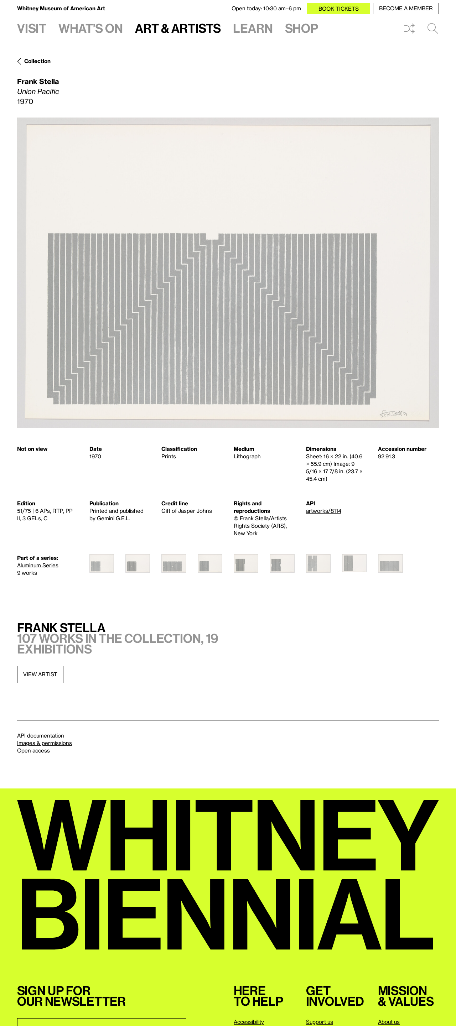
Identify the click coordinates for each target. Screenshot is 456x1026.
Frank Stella (38, 81)
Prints (168, 456)
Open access (33, 750)
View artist (40, 674)
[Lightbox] (228, 273)
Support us (319, 1022)
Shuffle (409, 28)
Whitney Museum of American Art (61, 8)
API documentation (40, 735)
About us (389, 1022)
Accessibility (249, 1022)
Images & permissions (44, 743)
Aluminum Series (37, 565)
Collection (37, 61)
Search (433, 28)
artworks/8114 (323, 510)
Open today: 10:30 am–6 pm (266, 8)
